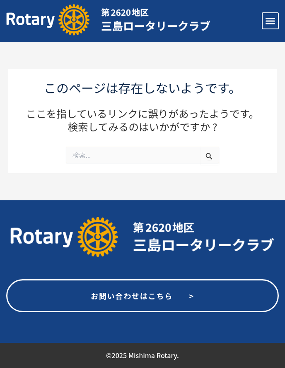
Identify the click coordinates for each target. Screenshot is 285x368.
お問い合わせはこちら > (142, 295)
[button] (270, 21)
